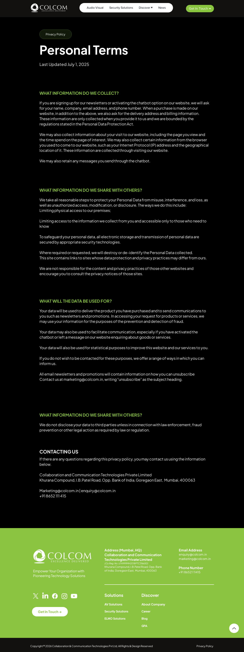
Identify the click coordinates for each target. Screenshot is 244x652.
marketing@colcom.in (83, 379)
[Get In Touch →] (200, 8)
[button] (55, 34)
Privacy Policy (204, 646)
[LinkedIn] (45, 596)
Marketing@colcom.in (59, 490)
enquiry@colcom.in (98, 490)
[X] (35, 596)
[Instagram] (64, 596)
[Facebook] (55, 596)
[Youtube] (74, 596)
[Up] (234, 628)
